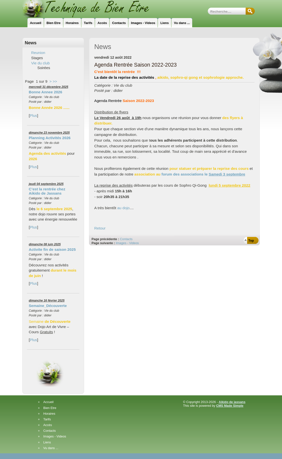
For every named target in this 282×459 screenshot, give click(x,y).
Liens (47, 442)
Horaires (49, 413)
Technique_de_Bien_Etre (93, 8)
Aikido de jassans (232, 402)
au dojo (123, 208)
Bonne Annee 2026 (45, 92)
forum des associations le (203, 174)
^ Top (249, 240)
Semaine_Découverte (48, 306)
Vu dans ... (50, 448)
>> (55, 81)
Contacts (126, 239)
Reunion (38, 53)
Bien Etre (49, 408)
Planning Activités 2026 (49, 138)
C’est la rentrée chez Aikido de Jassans (47, 191)
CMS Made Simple (229, 406)
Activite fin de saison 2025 (52, 249)
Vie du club (40, 63)
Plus (33, 115)
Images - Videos (127, 243)
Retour (100, 228)
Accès (47, 425)
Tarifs (47, 419)
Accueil (48, 402)
